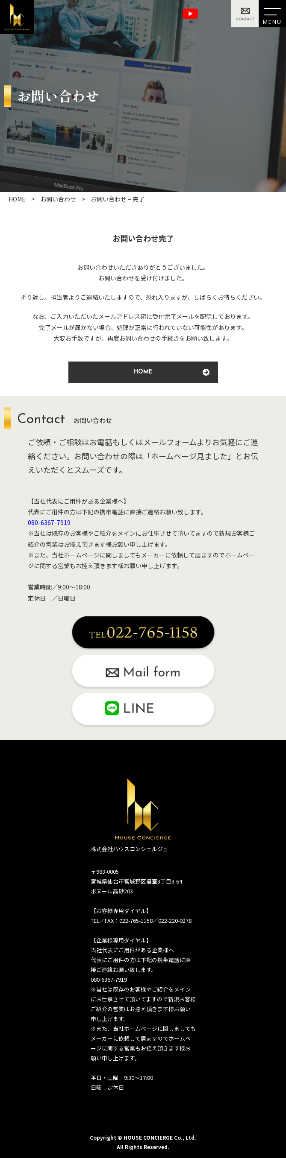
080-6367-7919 (49, 522)
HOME (171, 372)
